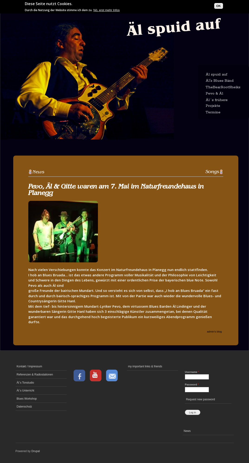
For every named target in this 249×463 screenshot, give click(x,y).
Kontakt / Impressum (29, 366)
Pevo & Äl (214, 93)
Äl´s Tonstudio (25, 382)
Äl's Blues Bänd (220, 80)
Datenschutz (24, 406)
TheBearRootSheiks (223, 87)
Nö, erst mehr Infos (106, 10)
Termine (213, 112)
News (187, 431)
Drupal (35, 451)
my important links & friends (145, 366)
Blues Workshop (27, 398)
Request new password (200, 399)
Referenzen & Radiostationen (35, 374)
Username (192, 372)
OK (218, 6)
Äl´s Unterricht (25, 390)
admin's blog (214, 331)
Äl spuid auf (216, 74)
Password (192, 384)
